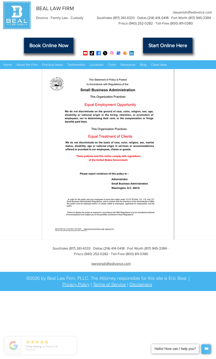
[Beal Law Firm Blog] (125, 53)
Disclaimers (140, 284)
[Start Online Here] (167, 45)
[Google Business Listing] (118, 53)
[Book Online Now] (48, 45)
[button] (27, 64)
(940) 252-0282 (141, 23)
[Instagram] (112, 53)
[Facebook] (98, 53)
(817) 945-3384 (199, 18)
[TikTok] (92, 53)
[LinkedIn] (131, 53)
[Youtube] (85, 53)
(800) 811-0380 (181, 23)
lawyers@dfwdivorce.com (192, 12)
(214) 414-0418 (158, 18)
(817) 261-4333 (124, 18)
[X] (105, 53)
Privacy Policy (75, 284)
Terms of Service (109, 284)
